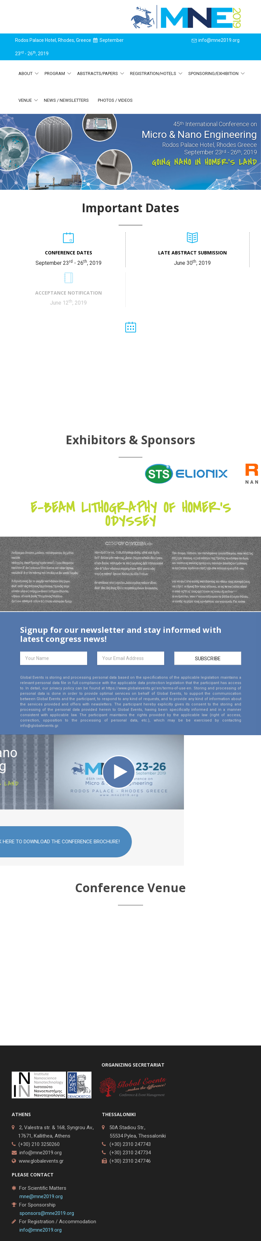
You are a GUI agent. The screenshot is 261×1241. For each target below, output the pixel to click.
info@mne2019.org (40, 1153)
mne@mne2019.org (41, 1196)
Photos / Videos (115, 100)
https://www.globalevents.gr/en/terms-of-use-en (148, 694)
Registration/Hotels (153, 73)
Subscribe (207, 665)
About (26, 73)
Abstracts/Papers (98, 73)
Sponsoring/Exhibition (214, 73)
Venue (25, 100)
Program (55, 73)
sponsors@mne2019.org (46, 1213)
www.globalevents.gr (41, 1161)
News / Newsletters (66, 100)
